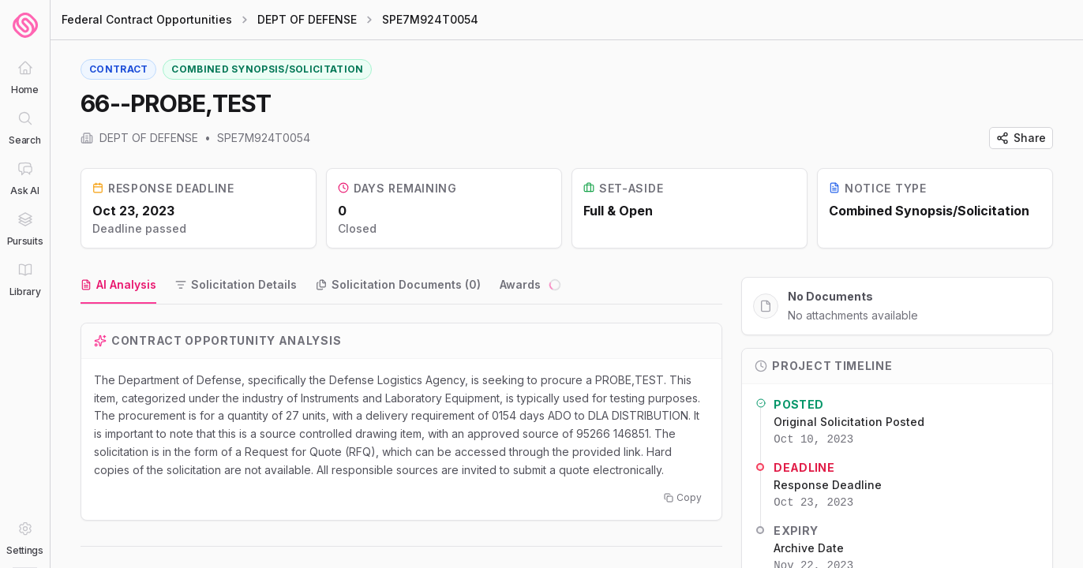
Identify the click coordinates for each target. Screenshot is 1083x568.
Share (1021, 137)
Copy (683, 498)
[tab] (118, 285)
